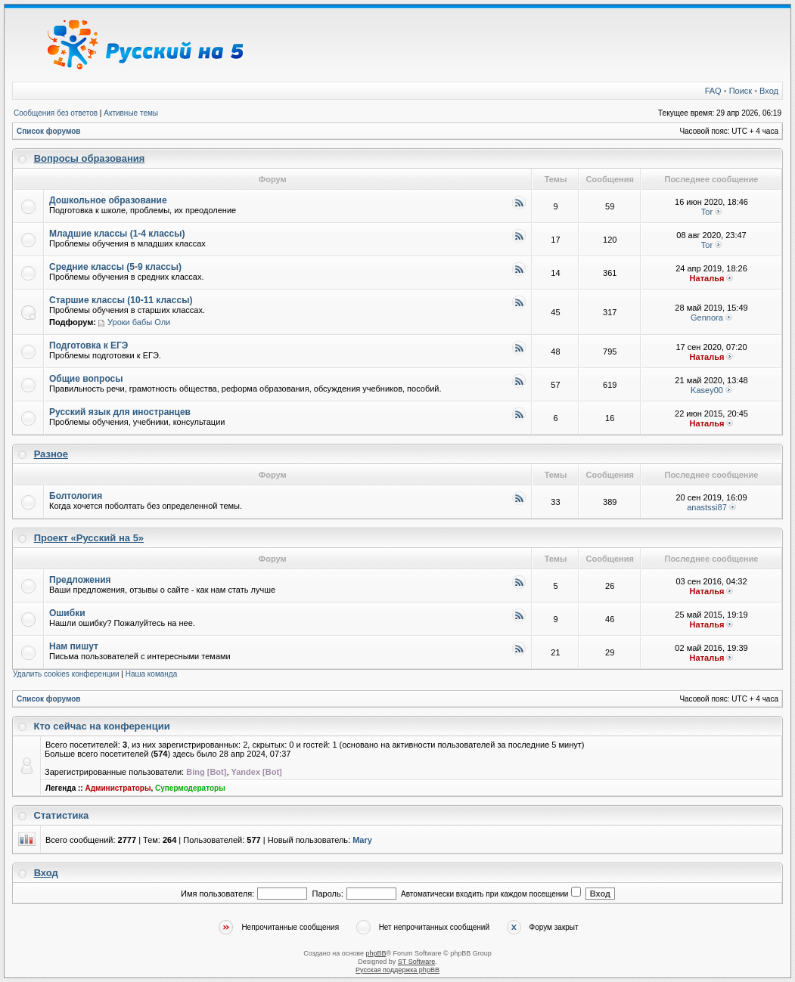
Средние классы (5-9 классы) (115, 267)
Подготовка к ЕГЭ (88, 345)
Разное (51, 454)
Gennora (707, 317)
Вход (768, 90)
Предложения (80, 580)
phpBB (375, 953)
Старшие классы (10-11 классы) (120, 300)
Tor (707, 211)
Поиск (740, 90)
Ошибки (67, 613)
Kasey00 (707, 390)
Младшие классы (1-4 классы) (117, 233)
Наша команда (152, 674)
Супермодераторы (190, 788)
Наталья (707, 278)
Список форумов (49, 131)
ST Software (416, 961)
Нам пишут (73, 646)
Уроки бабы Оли (138, 322)
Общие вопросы (86, 378)
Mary (362, 839)
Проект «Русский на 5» (89, 538)
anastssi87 (707, 507)
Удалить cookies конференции (66, 674)
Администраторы (118, 788)
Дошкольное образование (108, 200)
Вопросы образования (89, 158)
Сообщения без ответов (56, 113)
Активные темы (131, 113)
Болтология (75, 496)
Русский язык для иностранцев (120, 412)
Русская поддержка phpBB (397, 970)
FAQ (713, 90)
